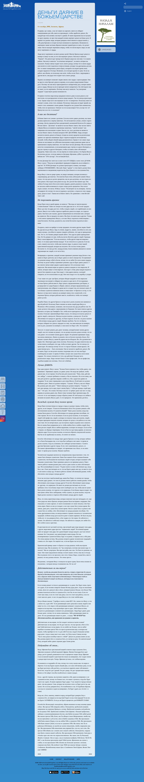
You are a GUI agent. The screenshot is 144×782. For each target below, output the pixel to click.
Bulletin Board (69, 759)
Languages (104, 49)
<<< (39, 754)
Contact (59, 759)
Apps (78, 759)
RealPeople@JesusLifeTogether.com (64, 766)
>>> (90, 754)
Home (51, 759)
